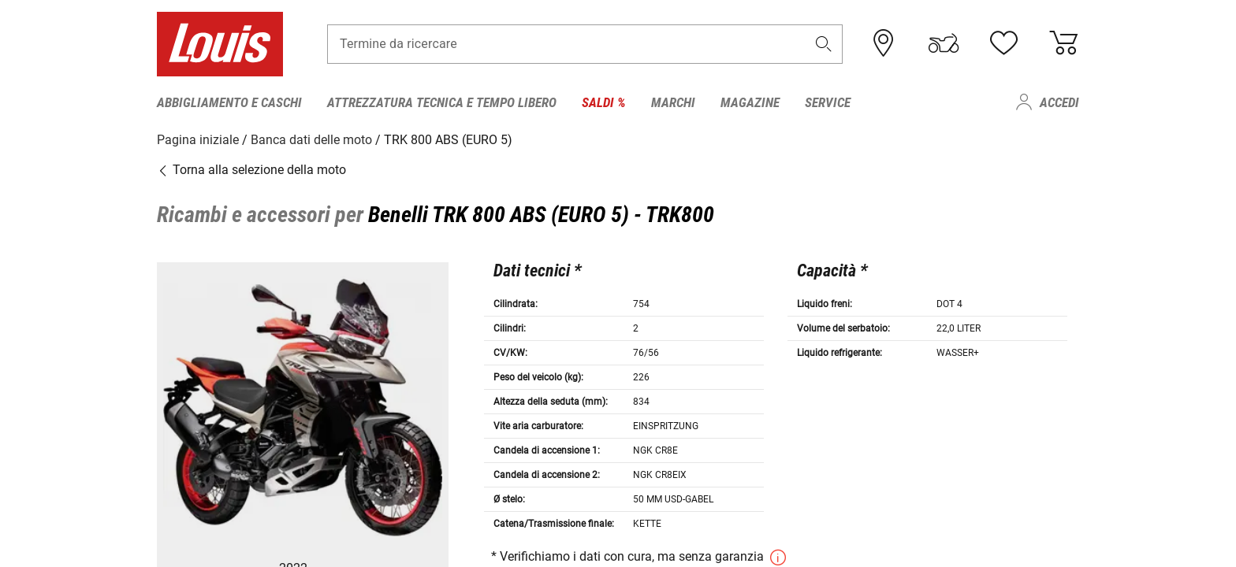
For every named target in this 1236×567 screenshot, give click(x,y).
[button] (823, 44)
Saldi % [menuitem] (604, 102)
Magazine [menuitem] (750, 102)
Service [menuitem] (828, 102)
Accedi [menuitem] (1059, 102)
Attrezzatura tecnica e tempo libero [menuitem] (442, 102)
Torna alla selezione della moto (251, 168)
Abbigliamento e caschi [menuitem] (229, 102)
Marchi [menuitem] (673, 102)
